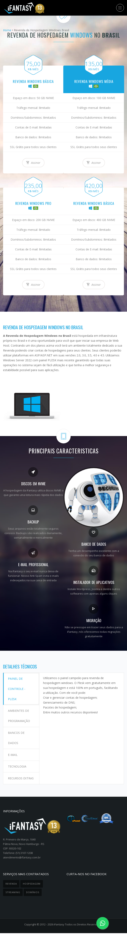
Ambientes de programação (19, 714)
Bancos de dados (16, 734)
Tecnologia (17, 760)
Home (7, 30)
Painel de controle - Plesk (17, 688)
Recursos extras (15, 776)
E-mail (13, 750)
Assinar (33, 162)
